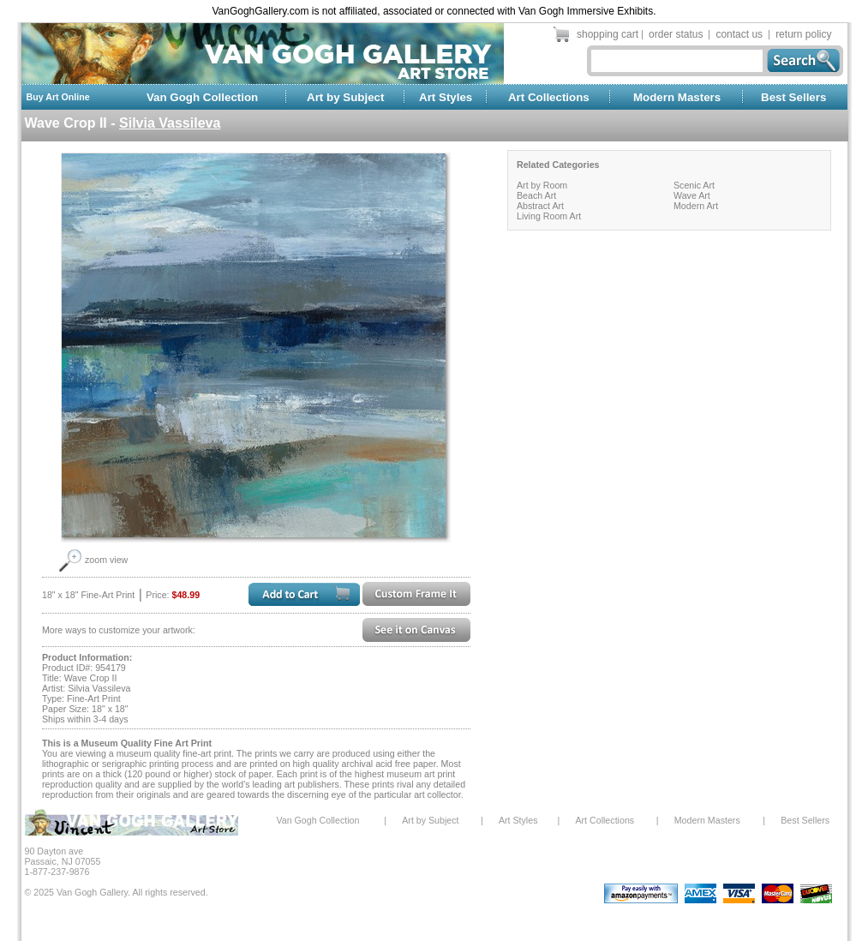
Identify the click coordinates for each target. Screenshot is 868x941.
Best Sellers (793, 97)
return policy (803, 34)
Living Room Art (549, 216)
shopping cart (607, 34)
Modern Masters (677, 97)
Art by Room (542, 185)
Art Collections (549, 97)
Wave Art (691, 195)
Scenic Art (694, 185)
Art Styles (445, 97)
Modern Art (695, 206)
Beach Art (536, 195)
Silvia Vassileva (169, 123)
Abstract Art (540, 206)
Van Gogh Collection (202, 97)
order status (676, 34)
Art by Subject (345, 97)
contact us (739, 34)
